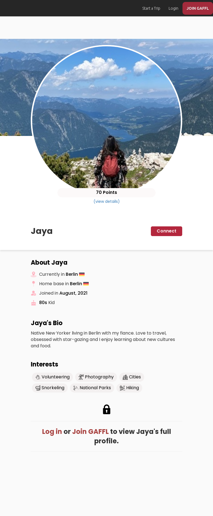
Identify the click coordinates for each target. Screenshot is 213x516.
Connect (166, 231)
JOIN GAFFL (198, 8)
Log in (52, 431)
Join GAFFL (90, 431)
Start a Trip (151, 8)
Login (173, 8)
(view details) (106, 201)
